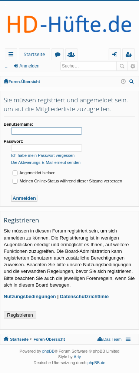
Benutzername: (18, 124)
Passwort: (13, 141)
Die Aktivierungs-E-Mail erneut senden (45, 162)
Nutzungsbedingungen (30, 296)
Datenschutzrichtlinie (84, 296)
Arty (77, 356)
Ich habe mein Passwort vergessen (43, 155)
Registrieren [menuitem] (130, 55)
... (7, 66)
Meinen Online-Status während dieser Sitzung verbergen (67, 181)
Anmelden (29, 66)
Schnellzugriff (12, 55)
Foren (59, 55)
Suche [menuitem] (132, 82)
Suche (122, 66)
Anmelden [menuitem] (116, 55)
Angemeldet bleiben (34, 173)
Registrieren (20, 315)
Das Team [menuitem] (112, 339)
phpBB (48, 351)
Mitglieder (73, 55)
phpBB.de (96, 362)
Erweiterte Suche (133, 66)
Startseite (34, 54)
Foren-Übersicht (24, 81)
